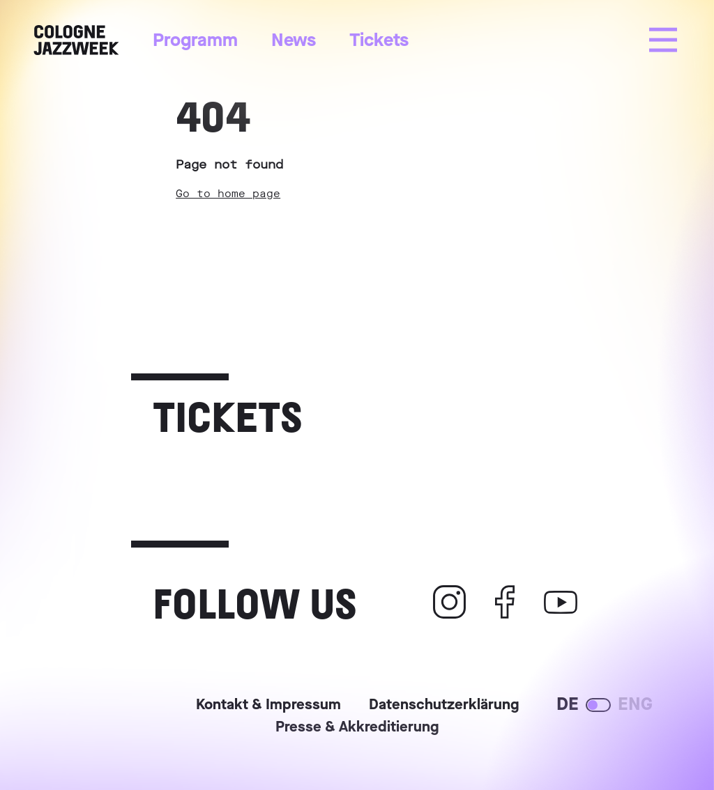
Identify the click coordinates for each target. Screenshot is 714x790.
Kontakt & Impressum (268, 705)
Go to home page (228, 194)
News (293, 40)
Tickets (379, 40)
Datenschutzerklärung (444, 705)
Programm (195, 40)
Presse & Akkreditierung (357, 728)
